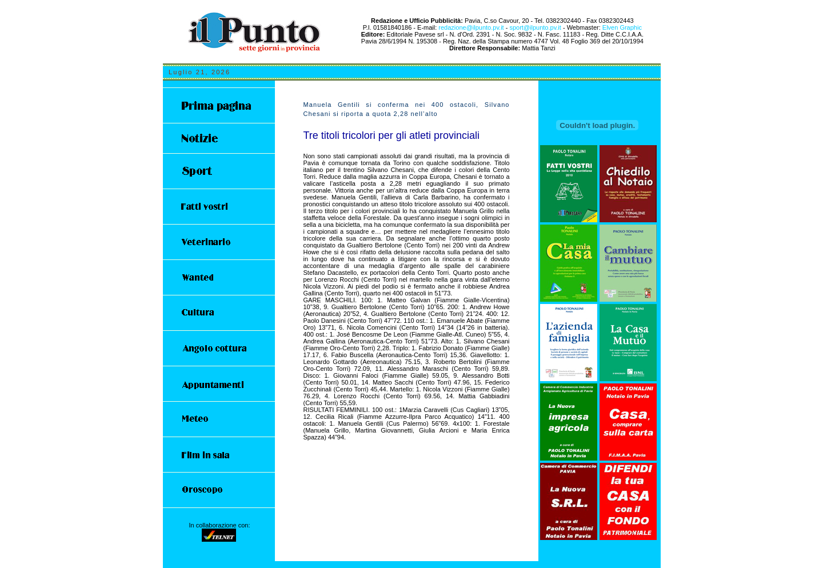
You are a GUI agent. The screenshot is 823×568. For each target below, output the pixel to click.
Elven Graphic (622, 27)
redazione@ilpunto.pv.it (471, 27)
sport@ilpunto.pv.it (536, 27)
